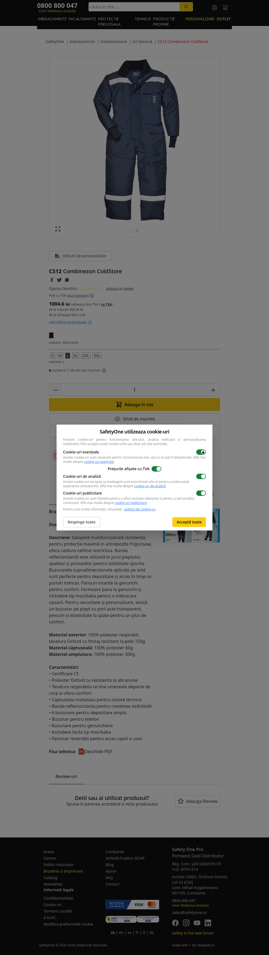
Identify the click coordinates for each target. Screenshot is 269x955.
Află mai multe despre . (133, 486)
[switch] (201, 452)
